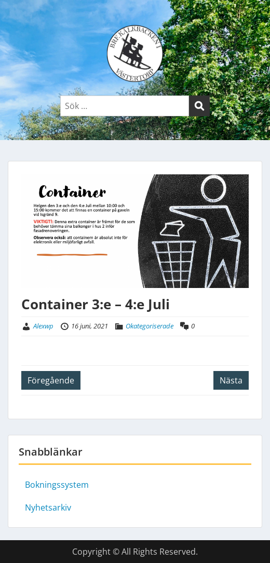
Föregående (51, 380)
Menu (19, 17)
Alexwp (43, 326)
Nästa (231, 380)
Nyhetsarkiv (48, 507)
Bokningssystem (57, 484)
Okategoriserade (149, 326)
